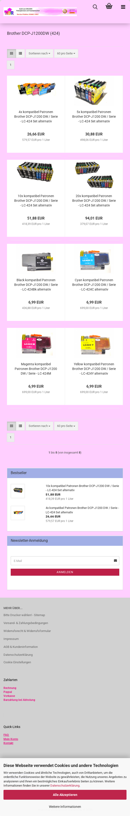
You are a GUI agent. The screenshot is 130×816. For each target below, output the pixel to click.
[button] (11, 53)
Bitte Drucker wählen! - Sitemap (24, 615)
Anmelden (65, 572)
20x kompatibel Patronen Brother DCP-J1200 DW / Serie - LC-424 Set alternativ (94, 200)
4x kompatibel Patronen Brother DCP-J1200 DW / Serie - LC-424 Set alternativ (36, 116)
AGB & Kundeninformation (20, 647)
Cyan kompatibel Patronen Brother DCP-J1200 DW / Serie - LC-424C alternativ (94, 284)
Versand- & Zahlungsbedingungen (25, 623)
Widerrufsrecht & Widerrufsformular (27, 631)
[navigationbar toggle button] (123, 7)
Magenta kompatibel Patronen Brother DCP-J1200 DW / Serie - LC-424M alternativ (36, 369)
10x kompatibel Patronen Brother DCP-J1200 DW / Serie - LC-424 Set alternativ (36, 200)
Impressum (11, 639)
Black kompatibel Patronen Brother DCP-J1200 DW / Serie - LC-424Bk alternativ (36, 284)
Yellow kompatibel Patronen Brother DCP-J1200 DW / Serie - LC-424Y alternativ (94, 368)
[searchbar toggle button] (95, 7)
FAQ (6, 735)
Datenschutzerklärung (64, 785)
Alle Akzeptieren (65, 795)
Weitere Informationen (65, 807)
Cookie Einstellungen (17, 662)
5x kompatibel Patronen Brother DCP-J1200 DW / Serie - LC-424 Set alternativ (94, 116)
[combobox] (39, 53)
